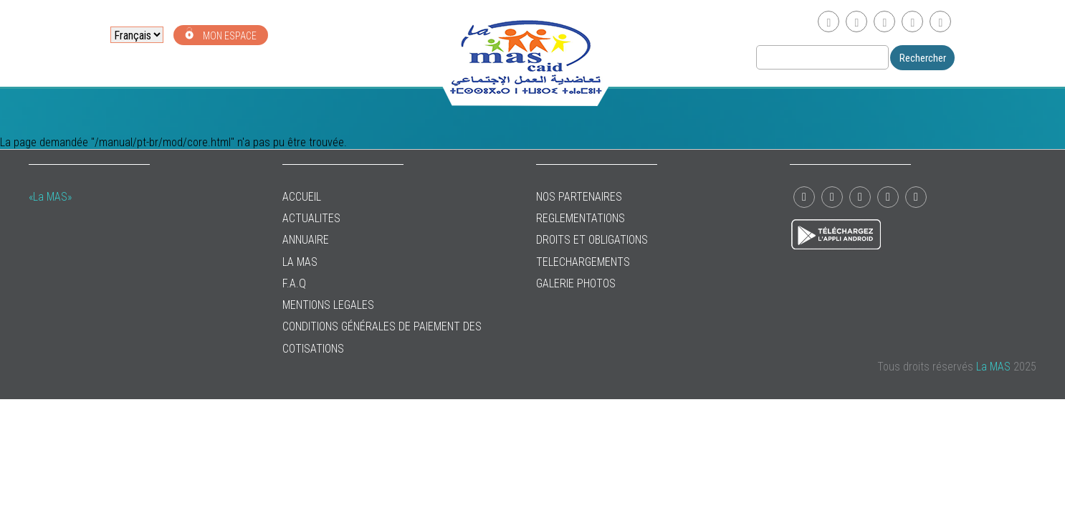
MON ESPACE (221, 34)
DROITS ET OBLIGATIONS (592, 240)
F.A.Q (294, 283)
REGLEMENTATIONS (580, 218)
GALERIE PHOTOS (576, 283)
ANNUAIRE (305, 240)
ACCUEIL (301, 197)
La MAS (299, 262)
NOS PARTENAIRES (579, 197)
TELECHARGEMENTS (583, 262)
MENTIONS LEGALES (328, 305)
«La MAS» (50, 197)
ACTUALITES (311, 218)
